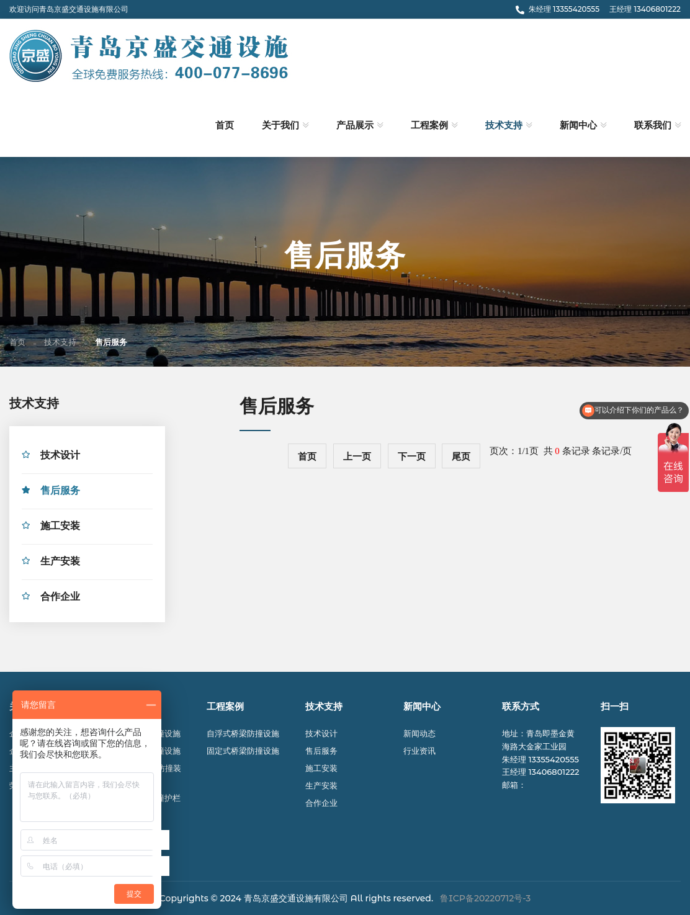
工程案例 (429, 125)
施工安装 (60, 527)
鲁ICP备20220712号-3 (485, 898)
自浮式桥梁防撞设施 (243, 733)
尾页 (461, 457)
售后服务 (60, 492)
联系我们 (652, 125)
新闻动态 (419, 733)
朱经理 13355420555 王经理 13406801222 (598, 9)
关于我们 (280, 125)
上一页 (357, 457)
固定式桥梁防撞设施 (243, 751)
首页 (224, 125)
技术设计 (60, 457)
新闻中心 (578, 125)
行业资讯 (419, 751)
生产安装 (60, 563)
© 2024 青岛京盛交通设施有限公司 (279, 898)
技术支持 (503, 125)
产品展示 (355, 125)
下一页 (412, 457)
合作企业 (60, 598)
